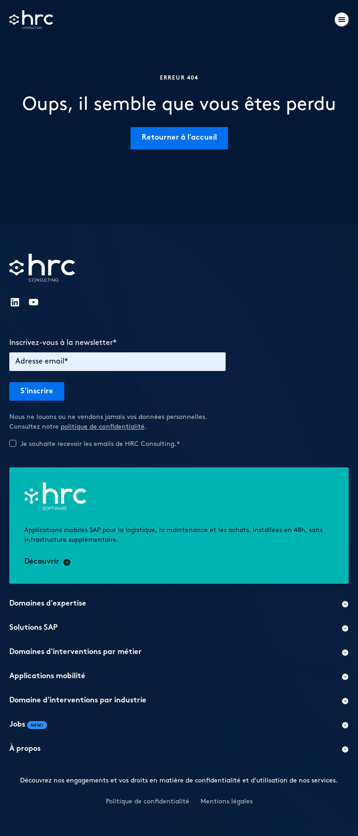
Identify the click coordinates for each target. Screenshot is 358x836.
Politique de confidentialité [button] (147, 801)
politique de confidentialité (103, 427)
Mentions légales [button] (226, 801)
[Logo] (31, 19)
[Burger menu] (342, 20)
